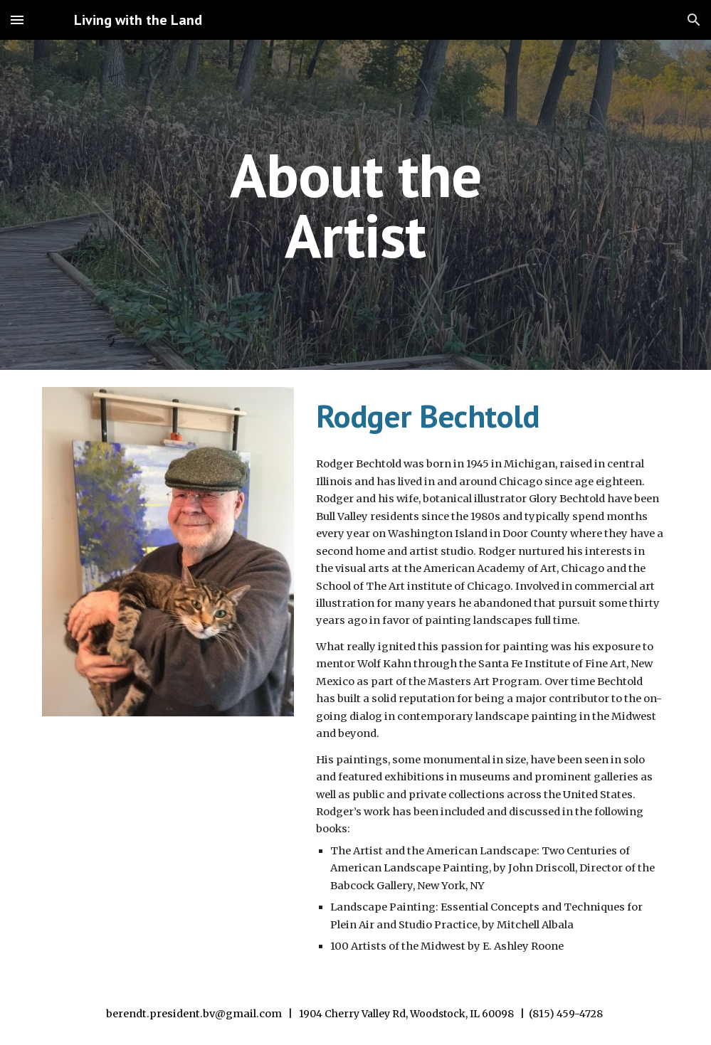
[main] (355, 205)
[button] (17, 19)
